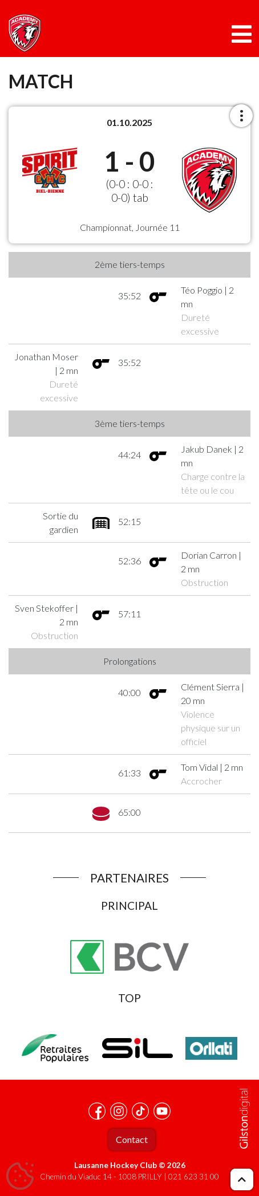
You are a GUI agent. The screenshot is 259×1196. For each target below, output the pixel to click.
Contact (132, 1139)
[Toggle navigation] (241, 34)
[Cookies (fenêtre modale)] (20, 1176)
